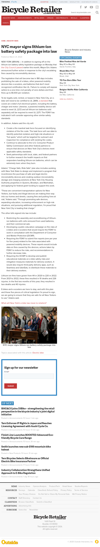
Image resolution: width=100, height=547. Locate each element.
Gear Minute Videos (89, 2)
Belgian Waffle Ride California (74, 89)
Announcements (25, 18)
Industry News (9, 18)
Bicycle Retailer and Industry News (78, 51)
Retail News (39, 18)
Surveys (22, 490)
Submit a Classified (44, 502)
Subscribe (64, 2)
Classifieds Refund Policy (48, 490)
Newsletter (74, 2)
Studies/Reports (81, 486)
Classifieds (84, 18)
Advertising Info (25, 506)
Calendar (31, 490)
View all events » (67, 99)
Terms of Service (81, 490)
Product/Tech (54, 486)
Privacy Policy (66, 490)
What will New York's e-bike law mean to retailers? (23, 303)
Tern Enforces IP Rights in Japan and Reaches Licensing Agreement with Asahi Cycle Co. (26, 424)
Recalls (74, 18)
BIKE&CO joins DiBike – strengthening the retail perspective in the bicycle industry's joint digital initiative (28, 411)
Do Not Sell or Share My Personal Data (53, 494)
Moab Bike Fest (67, 71)
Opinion (50, 18)
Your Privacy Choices (27, 494)
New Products (62, 18)
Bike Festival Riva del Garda (73, 61)
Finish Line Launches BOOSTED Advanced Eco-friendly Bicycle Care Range (27, 436)
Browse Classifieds (26, 502)
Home (3, 41)
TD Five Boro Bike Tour (70, 80)
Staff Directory (24, 498)
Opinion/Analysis (39, 486)
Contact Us (37, 498)
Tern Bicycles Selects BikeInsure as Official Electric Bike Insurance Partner (25, 459)
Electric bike (38, 352)
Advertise (44, 2)
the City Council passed (12, 67)
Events (6, 23)
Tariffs (14, 2)
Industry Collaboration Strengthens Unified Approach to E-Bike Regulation (25, 471)
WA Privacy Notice (79, 494)
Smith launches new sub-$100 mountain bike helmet (26, 448)
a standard (43, 101)
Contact (54, 2)
